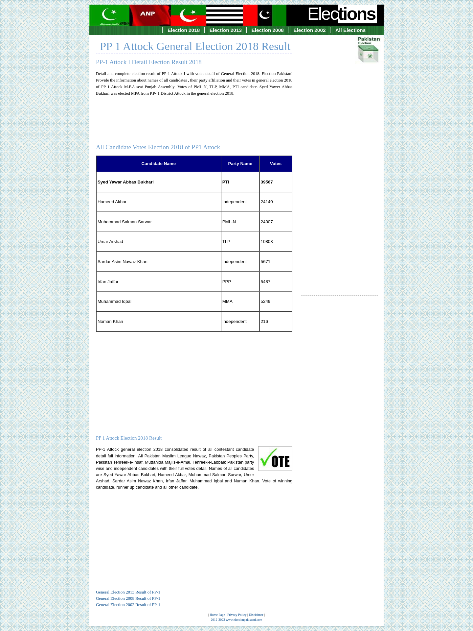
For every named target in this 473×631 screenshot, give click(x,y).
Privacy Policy (237, 615)
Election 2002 (309, 30)
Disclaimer (256, 615)
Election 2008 (268, 30)
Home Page (217, 615)
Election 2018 (184, 30)
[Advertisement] (339, 161)
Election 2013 (226, 30)
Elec (342, 13)
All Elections (350, 30)
